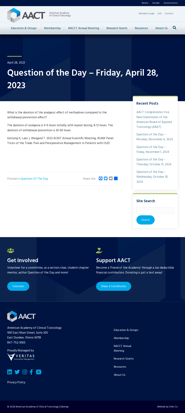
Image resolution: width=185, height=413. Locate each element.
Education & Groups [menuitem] (126, 330)
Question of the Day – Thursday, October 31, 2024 (153, 162)
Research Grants (116, 28)
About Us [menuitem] (119, 375)
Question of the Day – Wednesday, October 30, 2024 (152, 177)
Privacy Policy (16, 382)
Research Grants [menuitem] (124, 358)
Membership (52, 28)
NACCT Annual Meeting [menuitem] (122, 348)
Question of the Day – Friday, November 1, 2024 (152, 149)
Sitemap (64, 407)
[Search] (174, 27)
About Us (161, 28)
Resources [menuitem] (120, 367)
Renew (145, 3)
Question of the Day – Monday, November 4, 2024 (154, 137)
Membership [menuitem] (121, 338)
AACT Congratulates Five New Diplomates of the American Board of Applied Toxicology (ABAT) (154, 119)
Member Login (146, 14)
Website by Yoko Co (167, 407)
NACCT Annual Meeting (83, 28)
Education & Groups (24, 28)
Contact (169, 14)
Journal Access (171, 3)
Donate (156, 3)
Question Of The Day (34, 178)
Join (159, 14)
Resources (141, 28)
